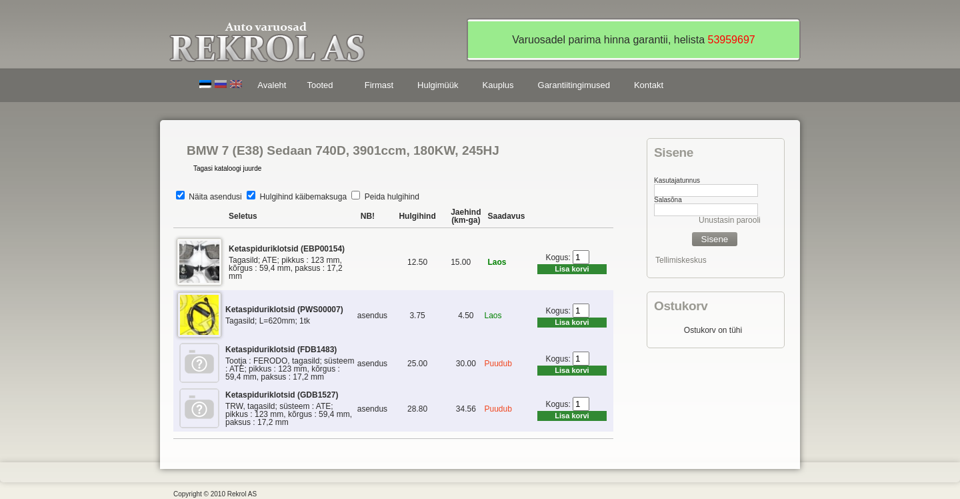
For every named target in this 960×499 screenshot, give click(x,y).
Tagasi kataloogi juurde (227, 168)
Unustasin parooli (730, 220)
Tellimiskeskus (681, 260)
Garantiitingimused (574, 85)
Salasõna (668, 199)
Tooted (322, 87)
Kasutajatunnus (677, 180)
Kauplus (498, 85)
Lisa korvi (572, 269)
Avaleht (271, 85)
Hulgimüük (437, 85)
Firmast (379, 85)
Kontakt (648, 85)
